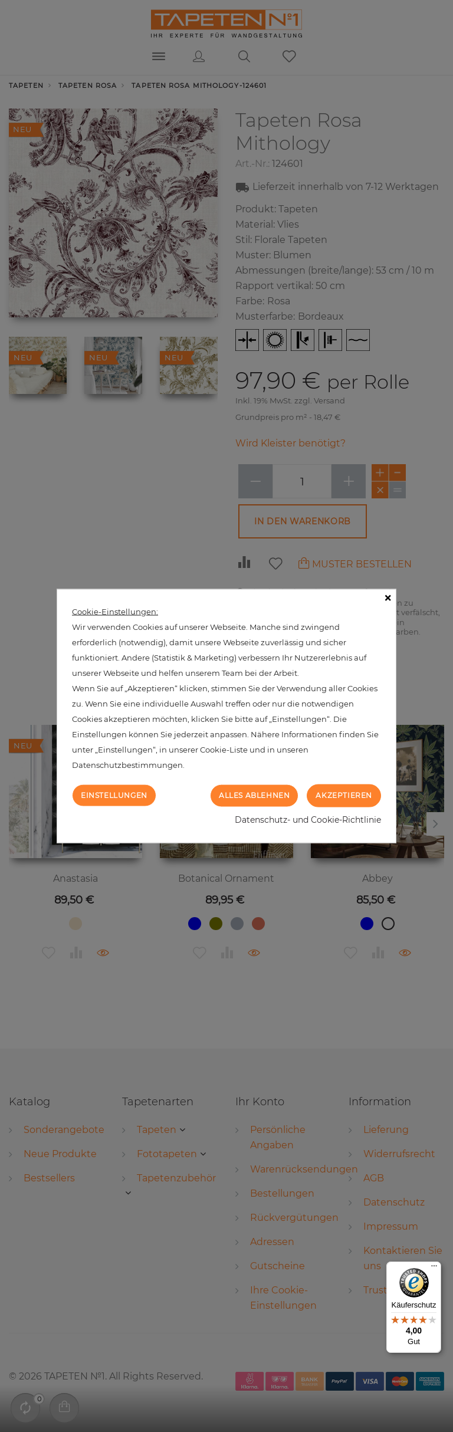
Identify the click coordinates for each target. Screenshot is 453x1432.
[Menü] (434, 1269)
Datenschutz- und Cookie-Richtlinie (308, 819)
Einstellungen (114, 795)
